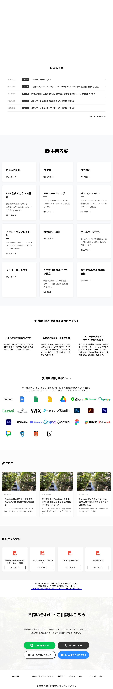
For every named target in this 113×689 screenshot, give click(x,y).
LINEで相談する (39, 645)
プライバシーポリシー (97, 676)
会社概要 (15, 676)
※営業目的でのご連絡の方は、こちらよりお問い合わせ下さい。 (56, 588)
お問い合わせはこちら (67, 686)
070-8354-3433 (73, 645)
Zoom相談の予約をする (73, 655)
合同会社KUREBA (50, 686)
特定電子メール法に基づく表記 (70, 676)
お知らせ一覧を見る (97, 116)
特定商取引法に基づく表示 (42, 676)
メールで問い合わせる (40, 655)
